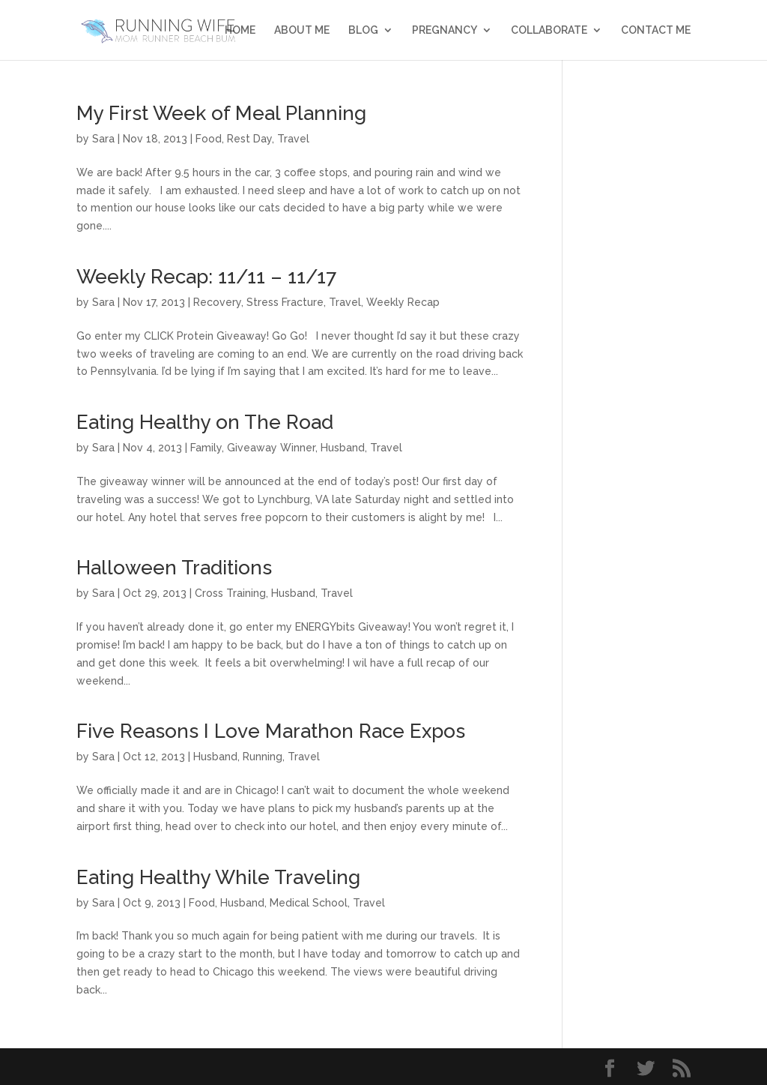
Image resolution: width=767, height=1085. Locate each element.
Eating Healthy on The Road (204, 422)
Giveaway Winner (271, 448)
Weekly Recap (403, 302)
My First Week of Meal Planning (221, 113)
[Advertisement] (638, 328)
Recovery (217, 302)
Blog (363, 30)
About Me (302, 30)
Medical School (309, 903)
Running (262, 757)
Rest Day (249, 139)
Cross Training (230, 593)
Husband (343, 448)
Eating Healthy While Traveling (218, 877)
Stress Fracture (285, 302)
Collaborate (549, 30)
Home (240, 30)
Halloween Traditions (174, 567)
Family (206, 448)
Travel (293, 139)
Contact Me (656, 30)
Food (208, 139)
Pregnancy (444, 30)
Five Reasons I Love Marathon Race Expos (270, 731)
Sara (103, 139)
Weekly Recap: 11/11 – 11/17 (206, 276)
